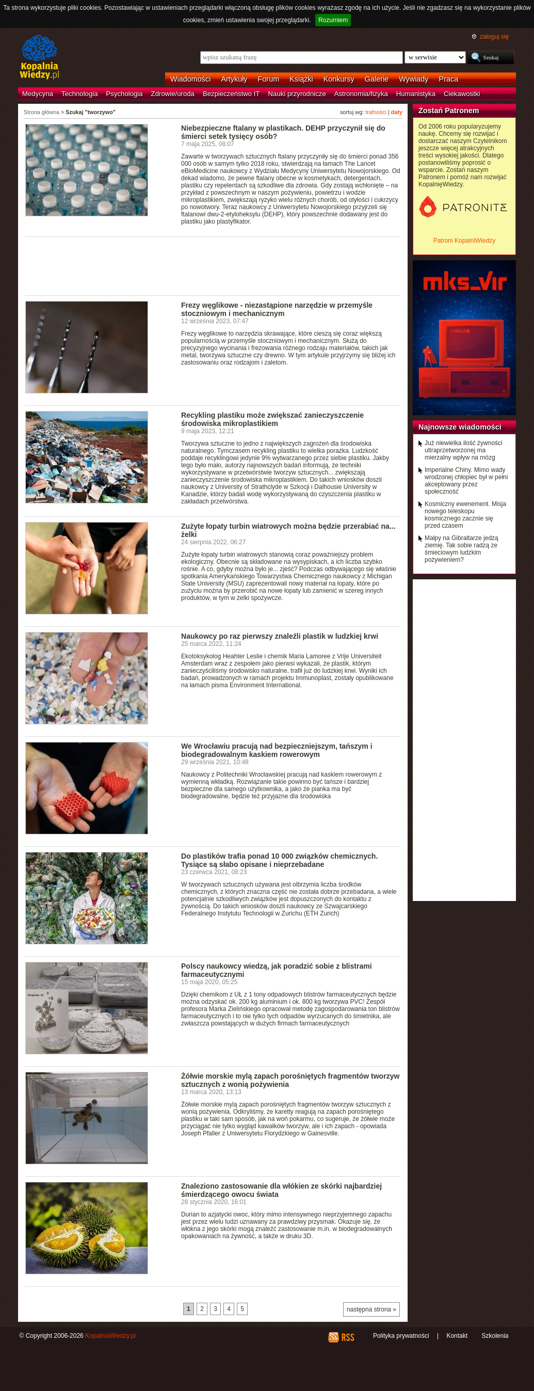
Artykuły (234, 79)
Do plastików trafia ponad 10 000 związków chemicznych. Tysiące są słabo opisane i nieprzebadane (279, 860)
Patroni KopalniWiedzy (464, 240)
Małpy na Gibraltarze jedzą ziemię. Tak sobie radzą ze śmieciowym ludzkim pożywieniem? (461, 548)
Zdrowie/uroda (173, 94)
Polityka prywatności (401, 1335)
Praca (449, 79)
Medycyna (37, 94)
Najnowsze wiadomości (459, 427)
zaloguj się (494, 36)
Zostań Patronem (448, 110)
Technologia (79, 94)
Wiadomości (190, 79)
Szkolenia (494, 1335)
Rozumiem (333, 20)
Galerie (377, 79)
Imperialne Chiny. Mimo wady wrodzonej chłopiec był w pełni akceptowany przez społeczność (466, 480)
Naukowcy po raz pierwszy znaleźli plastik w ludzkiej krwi (279, 636)
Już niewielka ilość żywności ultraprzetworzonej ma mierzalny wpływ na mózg (464, 450)
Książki (301, 79)
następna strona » (371, 1309)
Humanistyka (415, 94)
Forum (269, 79)
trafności (375, 112)
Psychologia (124, 94)
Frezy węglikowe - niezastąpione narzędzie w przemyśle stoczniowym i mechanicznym (277, 309)
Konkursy (338, 79)
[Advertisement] (213, 265)
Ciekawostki (462, 94)
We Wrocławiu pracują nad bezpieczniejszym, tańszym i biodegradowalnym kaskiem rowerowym (277, 750)
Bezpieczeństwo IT (231, 94)
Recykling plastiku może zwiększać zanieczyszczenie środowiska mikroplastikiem (272, 419)
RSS (347, 1337)
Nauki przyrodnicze (297, 94)
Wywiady (413, 79)
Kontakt (456, 1335)
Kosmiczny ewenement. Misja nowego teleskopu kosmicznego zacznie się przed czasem (465, 514)
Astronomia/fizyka (361, 94)
